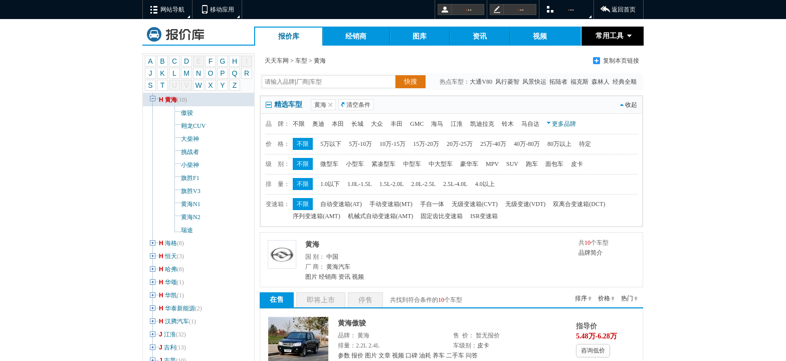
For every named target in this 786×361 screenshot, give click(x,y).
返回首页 (624, 9)
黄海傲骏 (352, 323)
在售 (277, 299)
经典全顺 (625, 81)
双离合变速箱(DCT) (579, 204)
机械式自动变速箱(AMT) (381, 216)
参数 (344, 355)
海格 (166, 243)
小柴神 (173, 164)
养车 (439, 355)
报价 (357, 355)
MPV (492, 163)
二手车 (455, 355)
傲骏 (170, 112)
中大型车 (441, 163)
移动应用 (222, 9)
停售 (365, 300)
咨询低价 (593, 350)
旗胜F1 (174, 178)
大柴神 (173, 138)
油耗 (425, 355)
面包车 (554, 163)
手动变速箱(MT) (391, 204)
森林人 (601, 81)
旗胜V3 (174, 191)
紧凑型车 (383, 163)
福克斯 (580, 81)
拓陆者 (559, 81)
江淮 (167, 334)
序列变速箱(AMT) (316, 216)
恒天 (166, 256)
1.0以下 (330, 184)
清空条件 (358, 104)
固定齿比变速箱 (442, 216)
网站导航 (172, 9)
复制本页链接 (621, 60)
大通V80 (482, 81)
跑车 (532, 163)
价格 (604, 298)
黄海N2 (174, 217)
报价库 (288, 36)
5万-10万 (360, 143)
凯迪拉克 (482, 123)
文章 (384, 355)
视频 (540, 36)
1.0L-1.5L (359, 184)
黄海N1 (174, 204)
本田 (338, 123)
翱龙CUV (177, 125)
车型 (301, 60)
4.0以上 (485, 184)
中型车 (412, 163)
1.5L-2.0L (391, 184)
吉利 (167, 347)
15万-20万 (426, 143)
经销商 (355, 36)
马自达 (530, 123)
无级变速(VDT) (525, 204)
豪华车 (469, 163)
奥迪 (318, 123)
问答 (472, 355)
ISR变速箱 (484, 216)
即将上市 (321, 300)
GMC (417, 123)
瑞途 (170, 230)
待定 (585, 143)
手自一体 (432, 204)
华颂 (166, 282)
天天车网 (277, 60)
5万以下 (330, 143)
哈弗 (166, 269)
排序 (581, 298)
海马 (437, 123)
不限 (299, 123)
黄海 (167, 99)
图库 (420, 36)
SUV (512, 163)
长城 (357, 123)
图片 (311, 276)
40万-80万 (527, 143)
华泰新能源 (175, 308)
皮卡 (577, 163)
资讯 (480, 36)
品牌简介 (590, 252)
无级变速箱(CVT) (475, 204)
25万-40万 (493, 143)
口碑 (412, 355)
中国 (332, 256)
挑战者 (173, 151)
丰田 (396, 123)
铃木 (508, 123)
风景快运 (535, 81)
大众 (377, 123)
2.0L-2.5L (423, 184)
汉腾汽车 (172, 321)
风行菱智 (508, 81)
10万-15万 (392, 143)
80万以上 (559, 143)
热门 (627, 298)
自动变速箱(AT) (341, 204)
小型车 (355, 163)
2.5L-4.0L (455, 184)
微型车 (329, 163)
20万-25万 (460, 143)
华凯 (166, 295)
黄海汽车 (338, 266)
